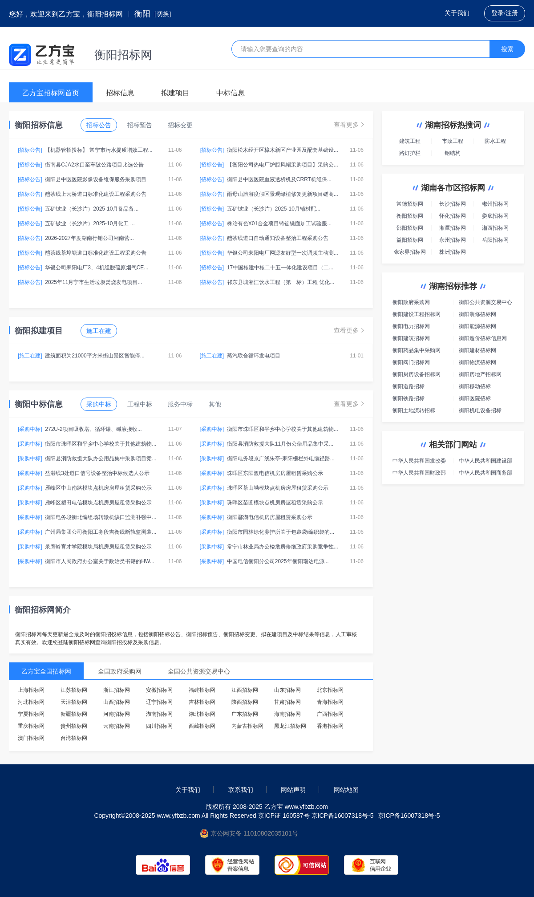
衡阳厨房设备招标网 (416, 374)
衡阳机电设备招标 (480, 410)
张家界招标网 (410, 252)
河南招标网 (116, 714)
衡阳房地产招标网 (480, 374)
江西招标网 (244, 690)
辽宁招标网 (159, 702)
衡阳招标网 (409, 216)
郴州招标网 (495, 204)
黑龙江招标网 (290, 726)
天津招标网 (74, 702)
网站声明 (293, 789)
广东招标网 (244, 714)
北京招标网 (330, 690)
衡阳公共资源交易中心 (485, 302)
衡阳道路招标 (408, 386)
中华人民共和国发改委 (419, 461)
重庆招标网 (31, 726)
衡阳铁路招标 (408, 398)
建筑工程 (410, 141)
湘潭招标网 (452, 228)
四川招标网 (159, 726)
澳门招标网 (31, 738)
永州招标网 (452, 240)
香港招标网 (330, 726)
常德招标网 (409, 204)
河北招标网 (31, 702)
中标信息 (230, 93)
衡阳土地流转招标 (413, 410)
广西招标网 (330, 714)
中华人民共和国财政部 (419, 473)
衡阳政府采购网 (411, 302)
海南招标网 (287, 714)
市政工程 (452, 141)
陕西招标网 (244, 702)
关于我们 (457, 13)
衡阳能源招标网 (477, 326)
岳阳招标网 (495, 240)
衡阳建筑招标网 (411, 338)
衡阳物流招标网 (477, 362)
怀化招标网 (452, 216)
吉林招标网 (202, 702)
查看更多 (349, 124)
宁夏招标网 (31, 714)
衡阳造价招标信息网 (483, 338)
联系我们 (240, 789)
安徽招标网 (159, 690)
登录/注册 (504, 13)
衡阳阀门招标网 (411, 362)
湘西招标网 (495, 228)
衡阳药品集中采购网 (416, 350)
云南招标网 (116, 726)
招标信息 (120, 93)
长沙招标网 (452, 204)
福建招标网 (202, 690)
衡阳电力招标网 (411, 326)
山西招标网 (116, 702)
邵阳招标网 (409, 228)
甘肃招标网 (287, 702)
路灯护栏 (410, 153)
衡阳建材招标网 (477, 350)
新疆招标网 (74, 714)
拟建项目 (175, 93)
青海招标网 (330, 702)
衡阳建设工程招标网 (416, 314)
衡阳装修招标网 (477, 314)
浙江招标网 (116, 690)
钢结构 (453, 153)
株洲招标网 (452, 252)
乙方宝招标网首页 (50, 93)
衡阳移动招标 (475, 386)
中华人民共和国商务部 (485, 473)
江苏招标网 (74, 690)
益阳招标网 (409, 240)
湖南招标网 (159, 714)
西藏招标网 (202, 726)
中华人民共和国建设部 (485, 461)
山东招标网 (287, 690)
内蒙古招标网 (247, 726)
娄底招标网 (495, 216)
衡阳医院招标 (475, 398)
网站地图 (346, 789)
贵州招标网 (74, 726)
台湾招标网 (74, 738)
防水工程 (495, 141)
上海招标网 (31, 690)
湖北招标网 (202, 714)
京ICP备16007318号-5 (409, 815)
